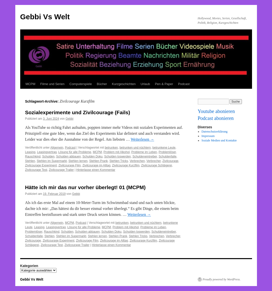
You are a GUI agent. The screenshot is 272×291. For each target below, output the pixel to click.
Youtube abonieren (216, 111)
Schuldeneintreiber (144, 156)
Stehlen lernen (78, 161)
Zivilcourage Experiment (41, 165)
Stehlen (30, 161)
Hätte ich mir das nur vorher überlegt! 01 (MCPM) (85, 187)
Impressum (208, 136)
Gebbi (69, 118)
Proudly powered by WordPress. (222, 279)
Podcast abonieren (216, 118)
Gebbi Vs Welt (45, 17)
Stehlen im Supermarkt (52, 161)
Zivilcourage (171, 161)
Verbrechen (137, 161)
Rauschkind (33, 156)
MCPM (31, 84)
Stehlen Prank (98, 161)
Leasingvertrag (46, 152)
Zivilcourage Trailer (61, 170)
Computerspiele (81, 84)
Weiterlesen (142, 139)
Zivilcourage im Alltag (96, 165)
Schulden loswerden (117, 156)
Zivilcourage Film (69, 165)
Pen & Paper (164, 84)
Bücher (102, 84)
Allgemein (56, 147)
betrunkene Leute (163, 147)
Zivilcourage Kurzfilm (125, 165)
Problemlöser (167, 152)
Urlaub (145, 84)
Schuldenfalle (167, 156)
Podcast (184, 84)
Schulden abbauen (68, 156)
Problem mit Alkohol (117, 152)
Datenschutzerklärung (214, 131)
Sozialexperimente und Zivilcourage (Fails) (77, 112)
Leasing (30, 152)
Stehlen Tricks (118, 161)
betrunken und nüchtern (135, 147)
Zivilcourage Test (36, 170)
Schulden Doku (92, 156)
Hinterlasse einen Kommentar (95, 170)
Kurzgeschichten (124, 84)
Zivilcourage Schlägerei (156, 165)
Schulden (48, 156)
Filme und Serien (52, 84)
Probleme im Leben (144, 152)
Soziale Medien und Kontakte (219, 140)
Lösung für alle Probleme (74, 152)
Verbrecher (153, 161)
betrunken (111, 147)
